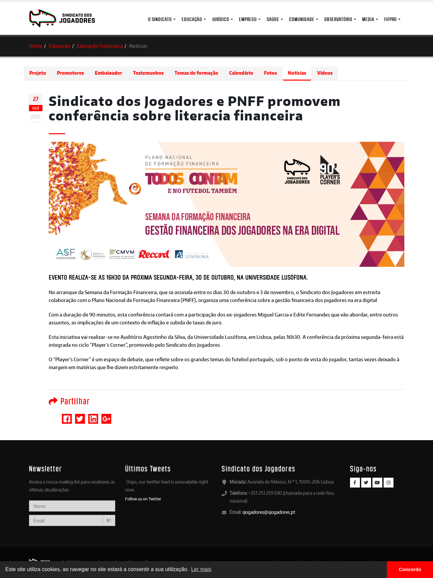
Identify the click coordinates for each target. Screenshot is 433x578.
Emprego (248, 19)
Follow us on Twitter (143, 498)
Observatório (338, 19)
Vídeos (325, 73)
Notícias (297, 73)
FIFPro (390, 19)
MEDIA (368, 19)
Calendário (241, 73)
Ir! (109, 520)
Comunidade (301, 19)
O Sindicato (160, 19)
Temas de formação (196, 73)
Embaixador (108, 73)
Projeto (37, 73)
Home (35, 46)
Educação (192, 19)
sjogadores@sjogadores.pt (268, 512)
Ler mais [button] (201, 569)
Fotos (270, 73)
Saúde (273, 19)
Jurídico (220, 19)
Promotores (70, 73)
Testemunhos (148, 73)
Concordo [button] (410, 569)
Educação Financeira (100, 46)
